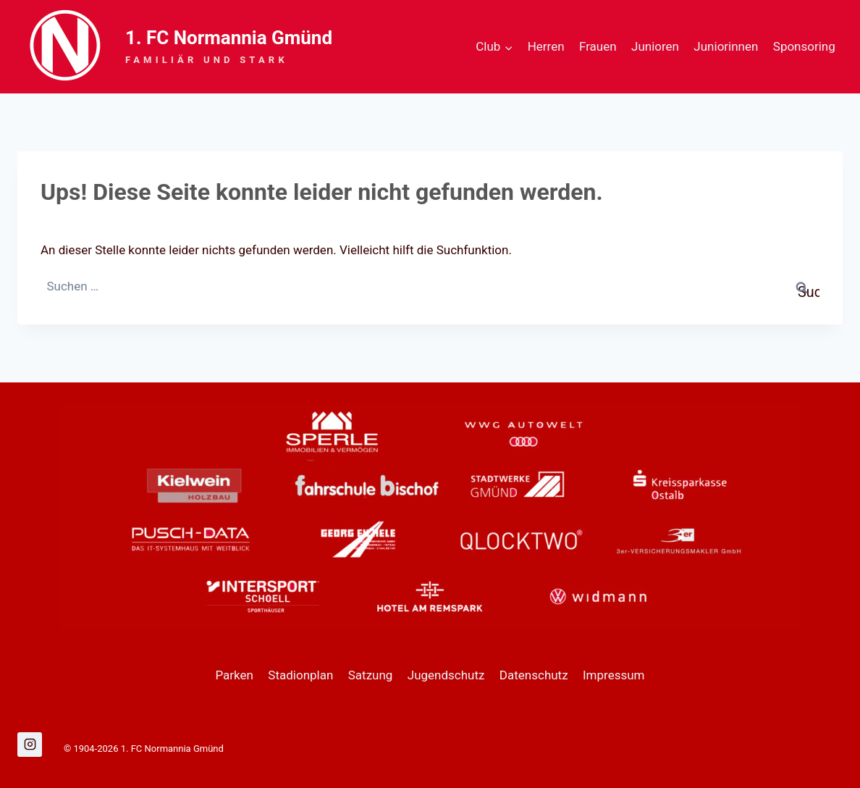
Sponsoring (804, 46)
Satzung (370, 675)
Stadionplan (300, 675)
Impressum (614, 675)
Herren (546, 46)
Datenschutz (533, 675)
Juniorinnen (726, 46)
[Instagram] (29, 744)
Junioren (655, 46)
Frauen (598, 46)
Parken (234, 675)
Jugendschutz (446, 675)
